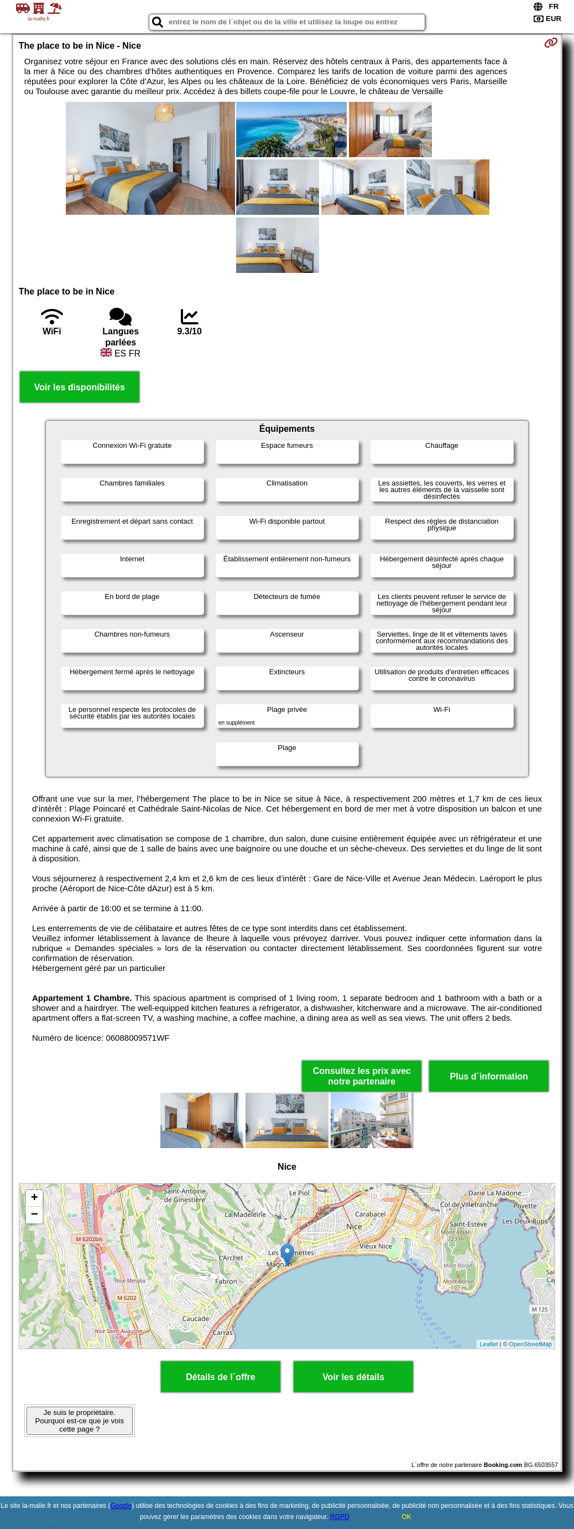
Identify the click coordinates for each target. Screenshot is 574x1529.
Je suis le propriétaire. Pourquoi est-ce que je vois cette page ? (79, 1420)
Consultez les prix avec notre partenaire (362, 1076)
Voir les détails (353, 1377)
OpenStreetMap (530, 1344)
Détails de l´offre (220, 1377)
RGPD (339, 1517)
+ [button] (34, 1198)
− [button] (34, 1215)
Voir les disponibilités (79, 387)
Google (121, 1506)
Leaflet (488, 1344)
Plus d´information (489, 1076)
